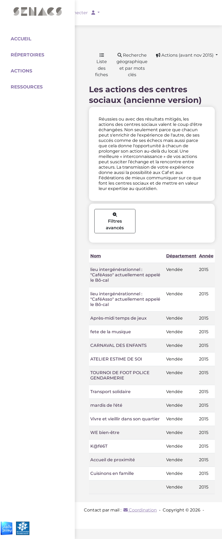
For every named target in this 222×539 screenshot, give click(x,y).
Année (206, 255)
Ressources (27, 87)
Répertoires (27, 54)
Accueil (21, 38)
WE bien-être (104, 432)
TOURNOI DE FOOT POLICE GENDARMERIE (120, 375)
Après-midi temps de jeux (118, 318)
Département (181, 255)
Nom (95, 255)
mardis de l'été (106, 405)
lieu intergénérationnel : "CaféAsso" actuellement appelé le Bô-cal (125, 275)
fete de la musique (110, 331)
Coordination (140, 510)
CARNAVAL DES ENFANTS (118, 345)
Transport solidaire (110, 391)
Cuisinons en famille (112, 473)
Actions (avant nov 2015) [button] (185, 55)
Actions (21, 70)
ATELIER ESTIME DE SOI (116, 359)
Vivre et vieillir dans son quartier (125, 418)
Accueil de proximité (112, 459)
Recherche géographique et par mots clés (131, 64)
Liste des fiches (101, 65)
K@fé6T (98, 446)
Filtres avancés (115, 221)
